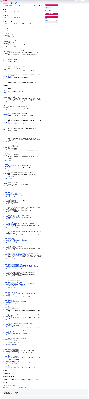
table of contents (49, 13)
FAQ (16, 2)
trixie (46, 18)
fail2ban (8, 3)
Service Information (22, 2)
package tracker (48, 8)
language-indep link (49, 7)
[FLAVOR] (8, 119)
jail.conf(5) (16, 385)
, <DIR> (6, 30)
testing (46, 20)
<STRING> (7, 76)
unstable (5, 3)
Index (5, 2)
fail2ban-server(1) (8, 385)
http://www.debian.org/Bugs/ (30, 379)
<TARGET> (7, 43)
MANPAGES (5, 0)
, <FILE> (7, 33)
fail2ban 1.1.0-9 (22, 391)
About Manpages (10, 2)
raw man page (48, 10)
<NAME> (6, 37)
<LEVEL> (7, 41)
